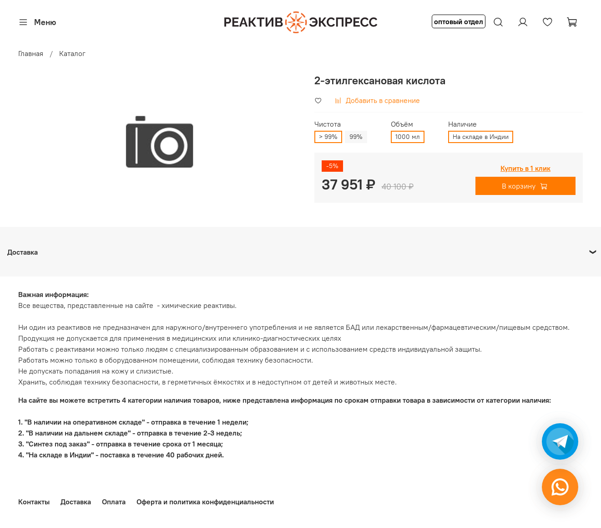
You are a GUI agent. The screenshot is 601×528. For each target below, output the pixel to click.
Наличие (462, 124)
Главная (30, 53)
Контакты (34, 501)
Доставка (76, 501)
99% (356, 137)
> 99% (328, 137)
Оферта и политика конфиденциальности (205, 501)
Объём (402, 124)
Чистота (327, 124)
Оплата (114, 501)
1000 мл (407, 137)
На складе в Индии (481, 137)
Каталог (72, 53)
